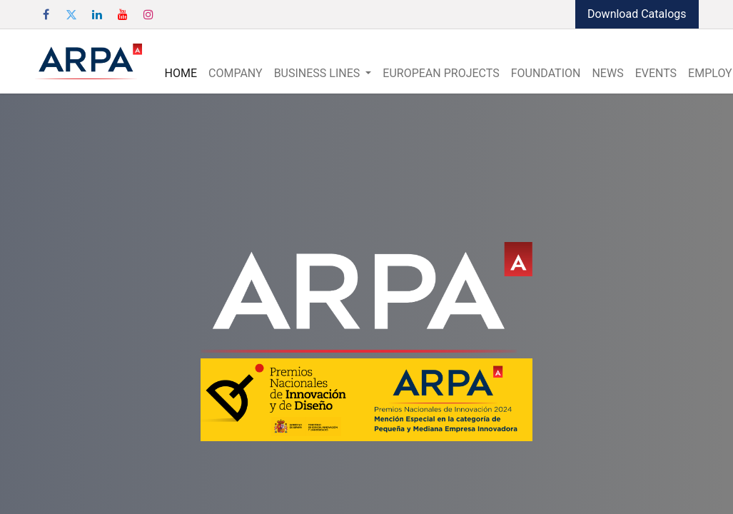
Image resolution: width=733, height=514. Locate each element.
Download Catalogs (637, 14)
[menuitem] (181, 73)
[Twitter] (71, 14)
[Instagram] (148, 14)
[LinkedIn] (97, 14)
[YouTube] (122, 14)
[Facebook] (46, 14)
